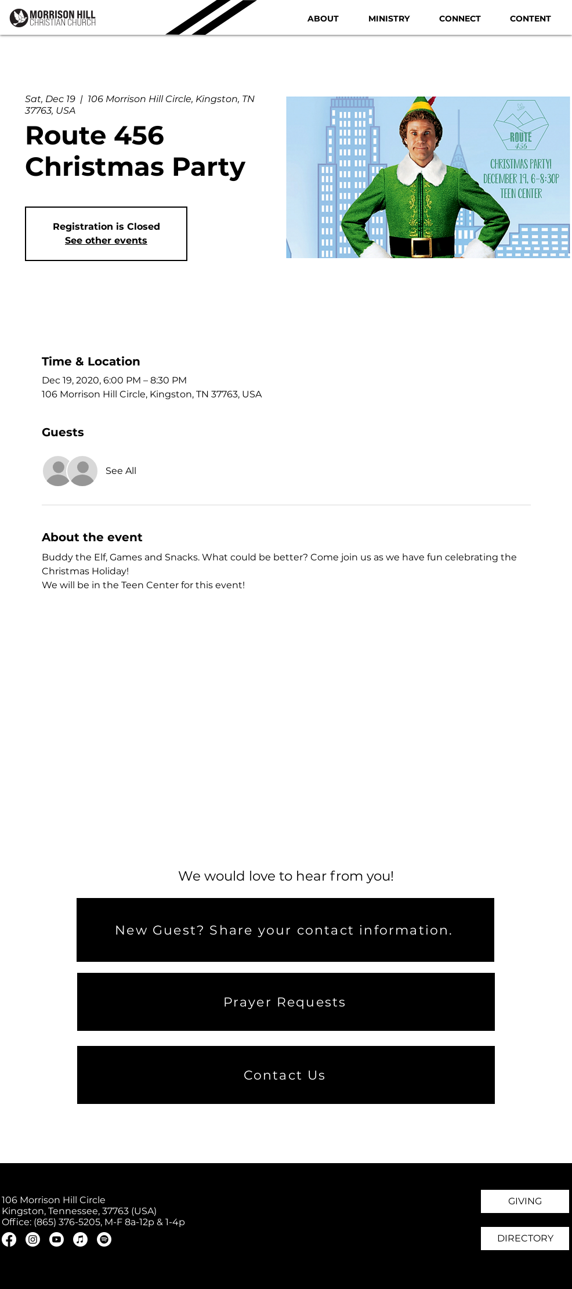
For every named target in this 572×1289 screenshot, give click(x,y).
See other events (106, 240)
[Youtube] (56, 1239)
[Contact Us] (286, 1075)
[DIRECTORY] (525, 1238)
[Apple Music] (80, 1239)
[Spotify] (104, 1239)
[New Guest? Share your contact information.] (285, 930)
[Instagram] (33, 1239)
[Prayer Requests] (286, 1002)
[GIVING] (525, 1201)
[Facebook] (9, 1239)
